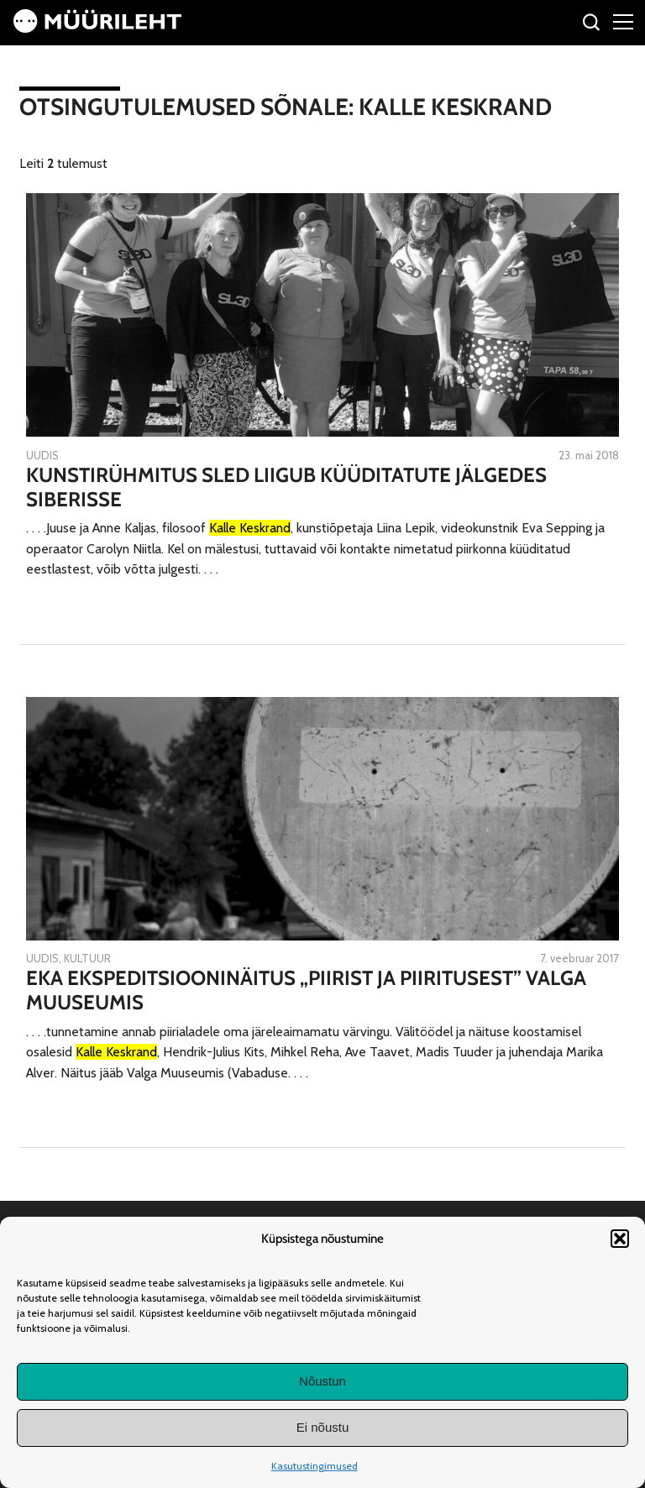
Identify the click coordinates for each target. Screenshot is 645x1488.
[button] (619, 1238)
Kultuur (87, 958)
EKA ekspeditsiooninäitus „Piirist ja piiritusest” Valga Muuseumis (306, 990)
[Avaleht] (97, 28)
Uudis (42, 455)
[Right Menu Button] (623, 21)
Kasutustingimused (314, 1465)
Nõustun (322, 1381)
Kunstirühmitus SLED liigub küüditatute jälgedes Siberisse (286, 487)
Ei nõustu (322, 1427)
